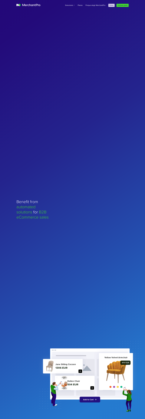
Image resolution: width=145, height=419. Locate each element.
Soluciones (69, 5)
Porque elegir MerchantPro (95, 5)
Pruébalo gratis (122, 5)
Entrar (111, 5)
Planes (80, 5)
